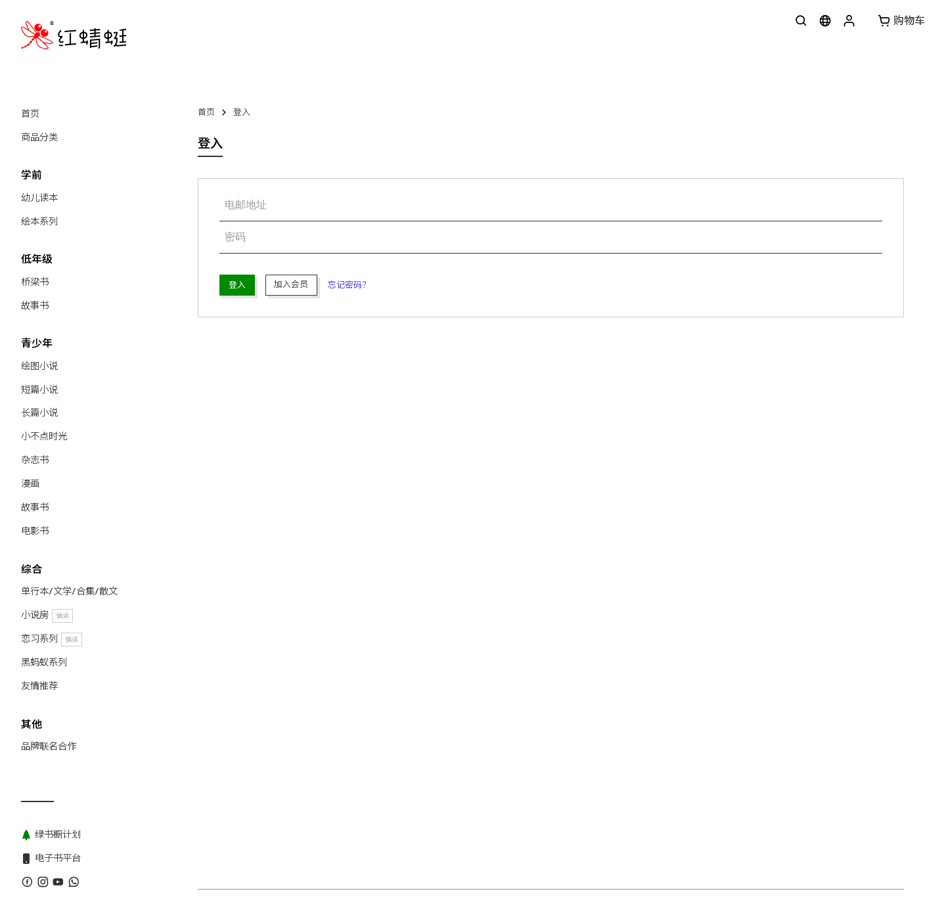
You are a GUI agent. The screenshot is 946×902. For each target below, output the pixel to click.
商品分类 (39, 137)
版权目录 (372, 593)
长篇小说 (39, 412)
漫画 (30, 483)
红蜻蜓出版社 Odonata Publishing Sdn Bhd (312, 616)
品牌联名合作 (48, 746)
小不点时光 (44, 436)
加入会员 (291, 284)
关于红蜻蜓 (219, 593)
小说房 (47, 615)
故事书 (35, 305)
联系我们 (271, 593)
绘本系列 (39, 221)
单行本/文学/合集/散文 (69, 591)
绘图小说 (39, 366)
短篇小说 (39, 389)
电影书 (35, 531)
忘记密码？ (349, 284)
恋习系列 (51, 638)
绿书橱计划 (480, 593)
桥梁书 (35, 282)
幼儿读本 (39, 198)
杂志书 (35, 460)
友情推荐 (39, 686)
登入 (241, 112)
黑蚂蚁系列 (44, 662)
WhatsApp (321, 593)
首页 (30, 113)
